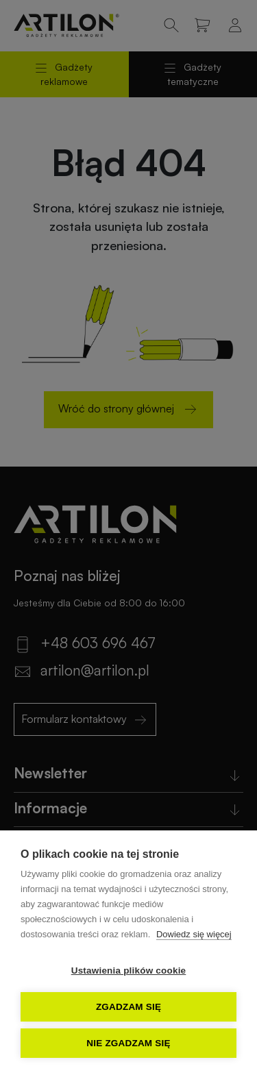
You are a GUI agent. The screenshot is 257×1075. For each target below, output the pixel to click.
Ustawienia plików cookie (128, 970)
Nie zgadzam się (128, 1043)
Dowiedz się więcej (194, 934)
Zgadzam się (128, 1007)
